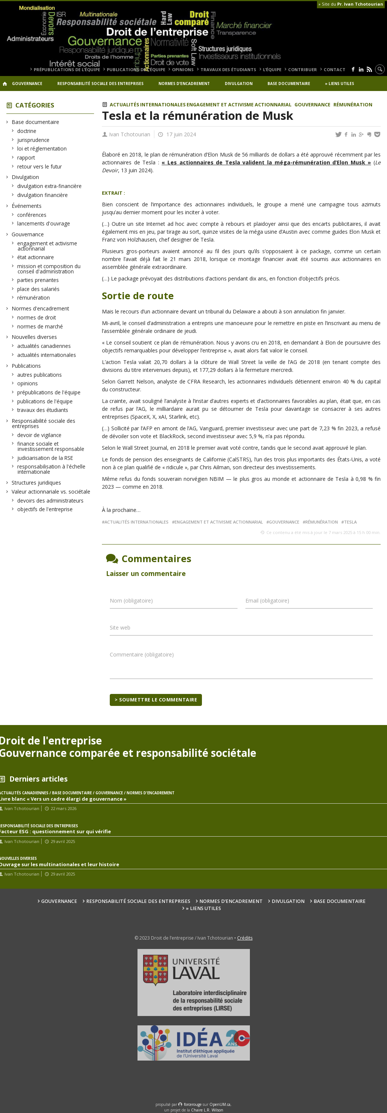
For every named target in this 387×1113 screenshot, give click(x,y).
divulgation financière (43, 194)
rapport (26, 157)
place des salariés (39, 288)
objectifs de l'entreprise (45, 509)
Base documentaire (288, 83)
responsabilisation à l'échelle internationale (51, 469)
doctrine (27, 130)
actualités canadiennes (44, 345)
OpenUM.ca (219, 1104)
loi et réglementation (42, 148)
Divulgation (239, 83)
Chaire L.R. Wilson (207, 1110)
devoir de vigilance (39, 435)
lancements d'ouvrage (44, 223)
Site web (120, 627)
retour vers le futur (40, 166)
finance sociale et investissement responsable (51, 446)
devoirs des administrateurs (51, 500)
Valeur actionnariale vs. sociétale (51, 491)
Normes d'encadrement (40, 308)
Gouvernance (27, 83)
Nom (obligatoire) (131, 600)
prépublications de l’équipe (67, 69)
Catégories (34, 105)
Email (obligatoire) (267, 600)
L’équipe (272, 69)
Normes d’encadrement (184, 83)
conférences (32, 214)
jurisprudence (33, 139)
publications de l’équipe (136, 69)
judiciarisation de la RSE (45, 457)
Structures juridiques (36, 482)
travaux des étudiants (228, 69)
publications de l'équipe (45, 401)
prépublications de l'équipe (49, 392)
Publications (26, 365)
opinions (183, 69)
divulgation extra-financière (50, 185)
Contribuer (302, 69)
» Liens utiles (339, 83)
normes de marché (40, 326)
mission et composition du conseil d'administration (49, 269)
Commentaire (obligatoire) (142, 654)
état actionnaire (36, 257)
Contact (334, 69)
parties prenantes (38, 279)
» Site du (350, 4)
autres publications (40, 374)
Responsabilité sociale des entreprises (100, 83)
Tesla (350, 522)
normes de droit (37, 317)
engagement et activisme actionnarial (47, 246)
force (193, 1104)
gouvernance (284, 522)
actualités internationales (47, 354)
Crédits (245, 938)
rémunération (34, 297)
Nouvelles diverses (34, 336)
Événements (27, 205)
